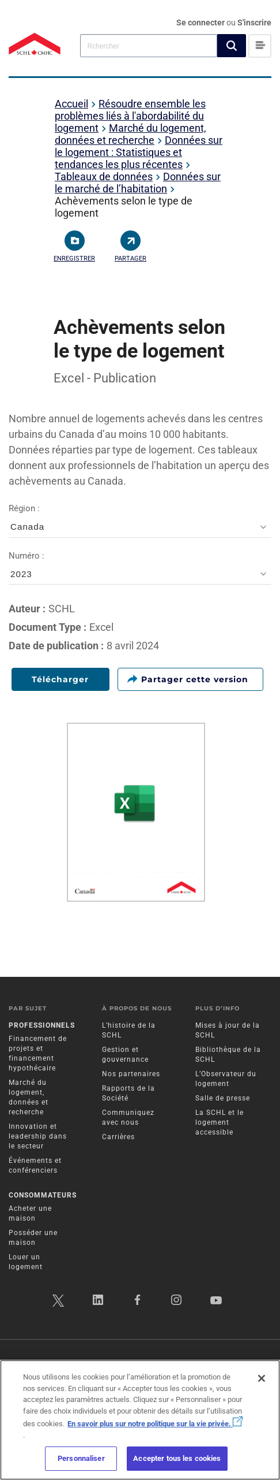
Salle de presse (222, 1098)
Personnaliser (81, 1458)
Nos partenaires (131, 1074)
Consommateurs (43, 1195)
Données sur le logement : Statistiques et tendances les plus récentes (138, 152)
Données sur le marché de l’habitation (138, 182)
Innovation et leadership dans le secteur (38, 1136)
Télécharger (60, 679)
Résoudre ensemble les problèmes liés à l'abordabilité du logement (130, 116)
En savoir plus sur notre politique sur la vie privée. (155, 1423)
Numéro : (140, 568)
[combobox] (149, 45)
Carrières (118, 1137)
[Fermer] (261, 1378)
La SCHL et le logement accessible (219, 1122)
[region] (140, 1420)
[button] (231, 45)
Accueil (71, 104)
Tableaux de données (104, 176)
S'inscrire (254, 22)
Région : (140, 520)
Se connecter (201, 22)
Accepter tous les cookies (177, 1458)
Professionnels (42, 1025)
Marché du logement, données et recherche (130, 134)
